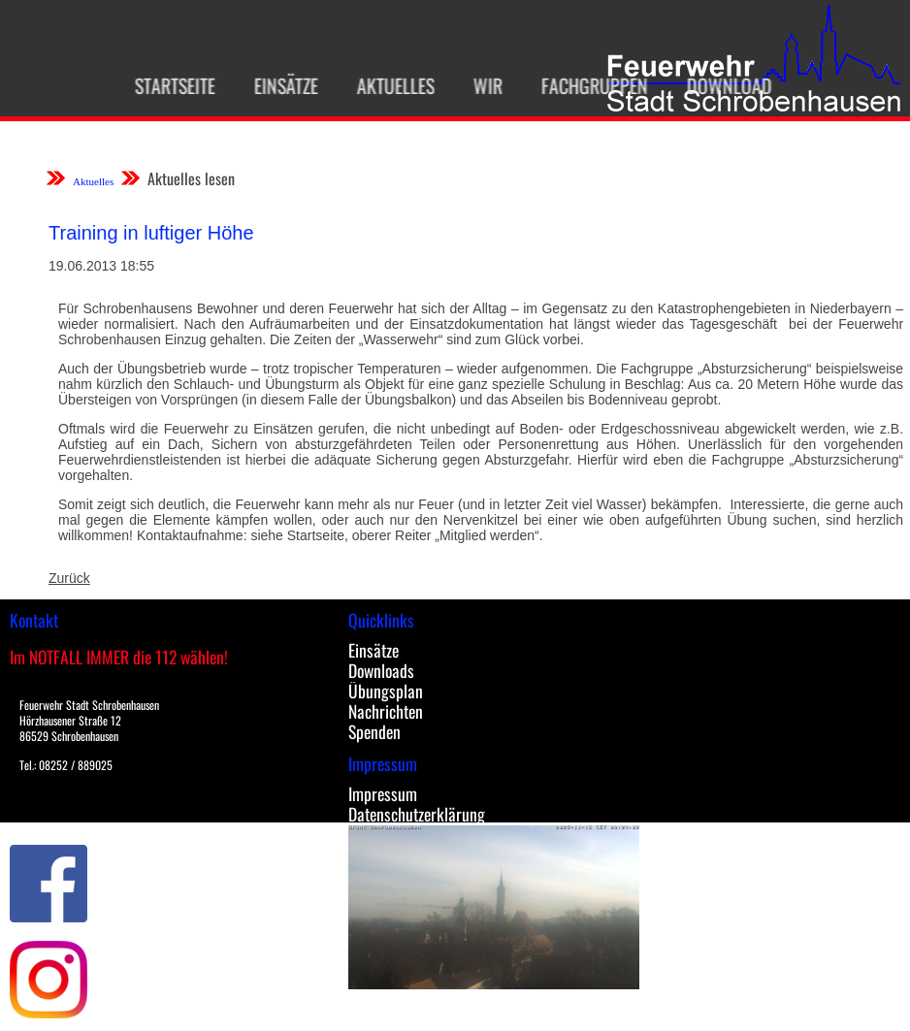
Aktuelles (385, 85)
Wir (477, 85)
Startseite (164, 85)
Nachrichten (385, 711)
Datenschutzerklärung (416, 813)
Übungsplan (385, 690)
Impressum (382, 793)
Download (719, 85)
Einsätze (276, 85)
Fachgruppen (584, 85)
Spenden (374, 731)
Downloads (381, 670)
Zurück (69, 578)
